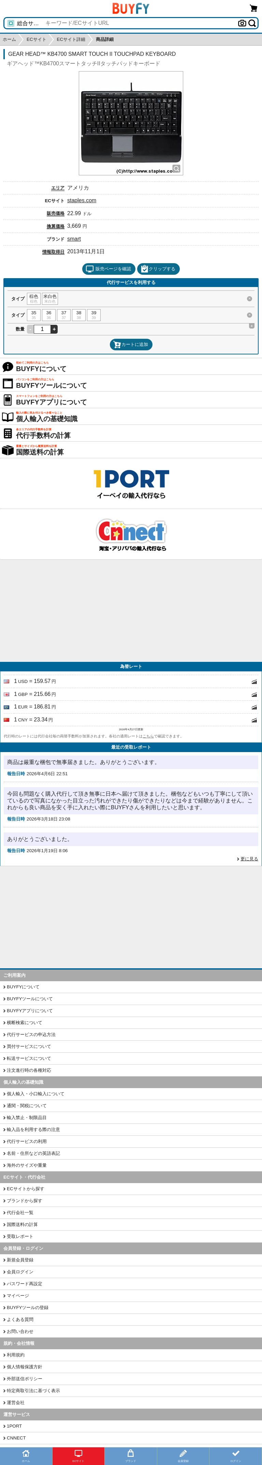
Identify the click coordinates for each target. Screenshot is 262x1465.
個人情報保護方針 (24, 1366)
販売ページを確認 (108, 269)
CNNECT (16, 1437)
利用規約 (16, 1354)
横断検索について (24, 1022)
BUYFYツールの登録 (27, 1307)
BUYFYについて (23, 986)
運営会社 (16, 1402)
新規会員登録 (20, 1259)
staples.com (81, 200)
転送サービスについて (29, 1058)
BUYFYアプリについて (30, 1010)
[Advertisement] (131, 610)
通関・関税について (27, 1105)
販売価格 (55, 213)
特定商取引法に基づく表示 (33, 1390)
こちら (148, 736)
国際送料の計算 (22, 1224)
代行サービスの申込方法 (31, 1034)
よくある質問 (20, 1319)
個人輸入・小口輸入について (35, 1093)
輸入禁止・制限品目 (27, 1117)
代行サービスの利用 (27, 1141)
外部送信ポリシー (24, 1378)
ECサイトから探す (25, 1188)
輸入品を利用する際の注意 (33, 1129)
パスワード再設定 (24, 1283)
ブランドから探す (24, 1200)
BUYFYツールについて (30, 998)
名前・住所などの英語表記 (33, 1153)
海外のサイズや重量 (27, 1165)
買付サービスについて (29, 1046)
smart (74, 239)
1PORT (14, 1426)
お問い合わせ (20, 1331)
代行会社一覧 (20, 1212)
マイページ (18, 1295)
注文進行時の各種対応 (29, 1070)
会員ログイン (20, 1271)
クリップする (158, 269)
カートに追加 (130, 344)
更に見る (249, 858)
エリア (57, 187)
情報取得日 (53, 251)
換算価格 (55, 226)
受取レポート (20, 1236)
